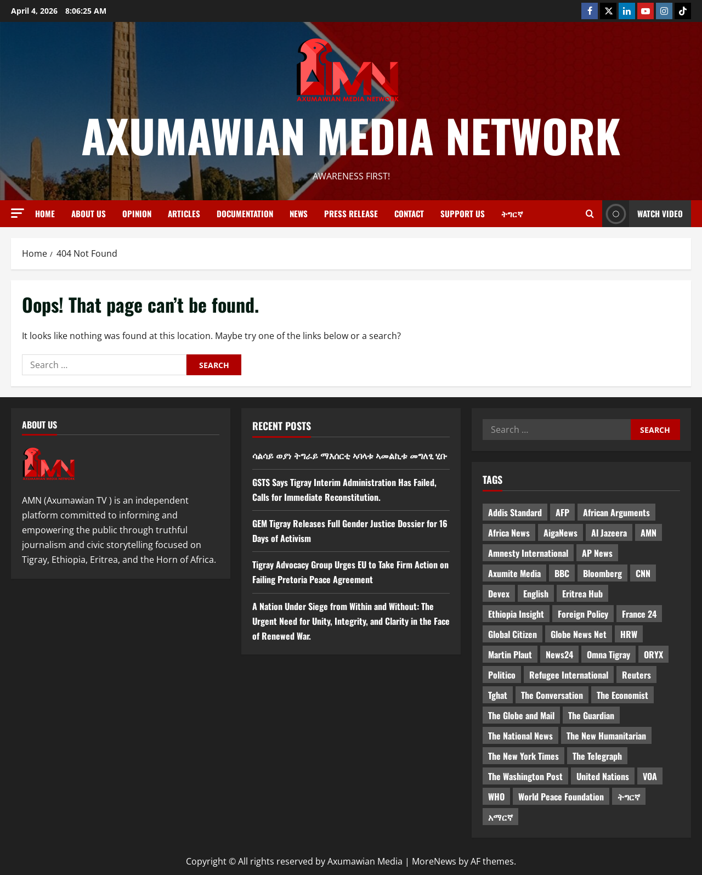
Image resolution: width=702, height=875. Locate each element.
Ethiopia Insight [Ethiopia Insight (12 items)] (516, 613)
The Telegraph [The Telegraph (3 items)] (597, 756)
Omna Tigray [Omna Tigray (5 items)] (608, 654)
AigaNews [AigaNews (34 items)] (561, 532)
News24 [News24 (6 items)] (559, 654)
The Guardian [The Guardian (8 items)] (591, 715)
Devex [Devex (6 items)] (498, 593)
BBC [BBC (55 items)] (561, 573)
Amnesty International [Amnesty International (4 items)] (528, 553)
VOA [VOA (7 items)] (650, 776)
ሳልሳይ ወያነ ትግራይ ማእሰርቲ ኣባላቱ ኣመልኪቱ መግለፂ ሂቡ (349, 455)
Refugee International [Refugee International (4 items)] (568, 674)
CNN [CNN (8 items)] (643, 573)
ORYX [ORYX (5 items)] (653, 654)
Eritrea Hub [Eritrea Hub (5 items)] (582, 593)
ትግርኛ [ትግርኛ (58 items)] (629, 796)
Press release (351, 213)
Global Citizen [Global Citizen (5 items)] (512, 634)
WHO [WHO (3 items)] (496, 796)
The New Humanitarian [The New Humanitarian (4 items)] (606, 735)
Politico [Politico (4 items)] (502, 674)
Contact (409, 213)
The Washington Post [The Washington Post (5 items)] (525, 776)
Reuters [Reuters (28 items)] (636, 674)
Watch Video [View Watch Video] (642, 213)
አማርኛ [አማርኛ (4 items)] (500, 816)
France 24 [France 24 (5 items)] (639, 613)
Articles (184, 213)
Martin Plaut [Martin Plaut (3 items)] (510, 654)
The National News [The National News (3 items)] (520, 735)
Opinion (136, 213)
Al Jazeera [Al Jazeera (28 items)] (609, 532)
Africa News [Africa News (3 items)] (509, 532)
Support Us (462, 213)
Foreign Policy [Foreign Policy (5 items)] (583, 613)
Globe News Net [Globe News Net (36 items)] (579, 634)
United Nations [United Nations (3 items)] (602, 776)
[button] (17, 213)
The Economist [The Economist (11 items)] (622, 695)
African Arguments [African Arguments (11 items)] (616, 512)
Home (45, 213)
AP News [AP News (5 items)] (597, 553)
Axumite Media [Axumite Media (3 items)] (514, 573)
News (299, 213)
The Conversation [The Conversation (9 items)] (552, 695)
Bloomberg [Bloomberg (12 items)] (602, 573)
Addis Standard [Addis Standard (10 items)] (515, 512)
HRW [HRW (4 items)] (628, 634)
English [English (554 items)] (535, 593)
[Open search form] (590, 214)
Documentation (245, 213)
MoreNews (434, 861)
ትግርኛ (512, 213)
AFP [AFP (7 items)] (562, 512)
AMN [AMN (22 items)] (648, 532)
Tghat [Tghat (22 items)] (497, 695)
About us (88, 213)
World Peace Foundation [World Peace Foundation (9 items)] (561, 796)
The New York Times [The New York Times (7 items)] (523, 756)
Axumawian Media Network (351, 134)
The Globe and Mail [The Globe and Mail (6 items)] (521, 715)
